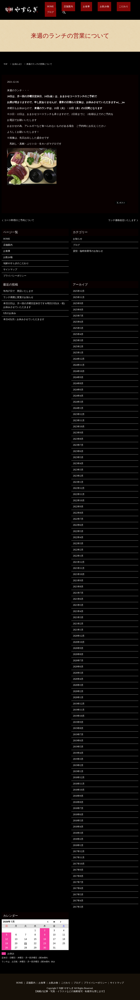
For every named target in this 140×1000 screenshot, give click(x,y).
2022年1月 (78, 556)
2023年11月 (78, 420)
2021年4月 (78, 611)
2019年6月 (78, 740)
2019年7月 (78, 734)
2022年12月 (78, 488)
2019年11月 (78, 710)
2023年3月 (78, 469)
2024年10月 (78, 371)
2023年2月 (78, 476)
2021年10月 (78, 574)
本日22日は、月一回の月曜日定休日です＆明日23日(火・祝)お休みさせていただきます (34, 305)
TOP (5, 64)
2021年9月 (78, 580)
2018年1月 (78, 845)
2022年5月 (78, 531)
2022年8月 (78, 513)
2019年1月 (78, 771)
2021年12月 (78, 562)
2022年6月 (78, 525)
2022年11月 (78, 494)
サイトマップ (10, 269)
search (130, 9)
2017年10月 (78, 864)
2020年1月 (78, 697)
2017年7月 (78, 882)
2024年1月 (78, 408)
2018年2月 (78, 839)
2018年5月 (78, 820)
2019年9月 (78, 722)
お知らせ (17, 64)
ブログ (119, 10)
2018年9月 (78, 796)
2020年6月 (78, 666)
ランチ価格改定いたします (122, 220)
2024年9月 (78, 377)
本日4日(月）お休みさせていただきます (23, 319)
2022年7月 (78, 519)
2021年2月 (78, 623)
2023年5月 (78, 457)
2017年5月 (78, 894)
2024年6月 (78, 389)
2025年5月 (78, 328)
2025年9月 (78, 303)
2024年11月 (78, 365)
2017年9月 (78, 870)
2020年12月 (78, 636)
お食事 (77, 10)
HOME (50, 10)
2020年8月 (78, 654)
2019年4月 (78, 753)
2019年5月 (78, 746)
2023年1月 (78, 482)
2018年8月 (78, 802)
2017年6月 (78, 888)
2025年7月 (78, 316)
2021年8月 (78, 586)
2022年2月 (78, 549)
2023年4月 (78, 463)
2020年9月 (78, 648)
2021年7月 (78, 593)
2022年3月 (78, 543)
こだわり (105, 10)
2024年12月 (78, 359)
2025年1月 (78, 352)
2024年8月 (78, 383)
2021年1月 (78, 630)
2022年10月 (78, 500)
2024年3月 (78, 402)
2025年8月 (78, 309)
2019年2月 (78, 765)
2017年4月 (78, 900)
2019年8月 (78, 728)
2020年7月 (78, 660)
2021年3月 (78, 617)
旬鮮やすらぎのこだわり (16, 263)
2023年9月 (78, 432)
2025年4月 (78, 334)
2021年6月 (78, 599)
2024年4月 (78, 396)
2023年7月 (78, 445)
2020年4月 (78, 679)
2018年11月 (78, 783)
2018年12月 (78, 777)
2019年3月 (78, 759)
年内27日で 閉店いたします (18, 291)
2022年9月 (78, 506)
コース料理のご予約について (19, 220)
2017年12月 (78, 851)
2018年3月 (78, 833)
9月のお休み (9, 313)
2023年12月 (78, 414)
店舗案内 (63, 10)
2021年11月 (78, 568)
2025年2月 (78, 346)
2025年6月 (78, 322)
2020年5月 (78, 673)
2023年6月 (78, 451)
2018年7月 (78, 808)
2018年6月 (78, 814)
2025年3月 (78, 340)
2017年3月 (78, 907)
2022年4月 (78, 537)
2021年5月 (78, 605)
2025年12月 (78, 291)
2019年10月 (78, 716)
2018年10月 (78, 790)
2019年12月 (78, 703)
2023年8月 (78, 439)
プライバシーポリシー (14, 275)
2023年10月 (78, 426)
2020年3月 (78, 685)
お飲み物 (90, 10)
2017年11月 (78, 857)
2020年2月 (78, 691)
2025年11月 (78, 297)
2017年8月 (78, 876)
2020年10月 (78, 642)
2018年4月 (78, 826)
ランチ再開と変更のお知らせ (18, 297)
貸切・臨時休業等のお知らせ (88, 251)
